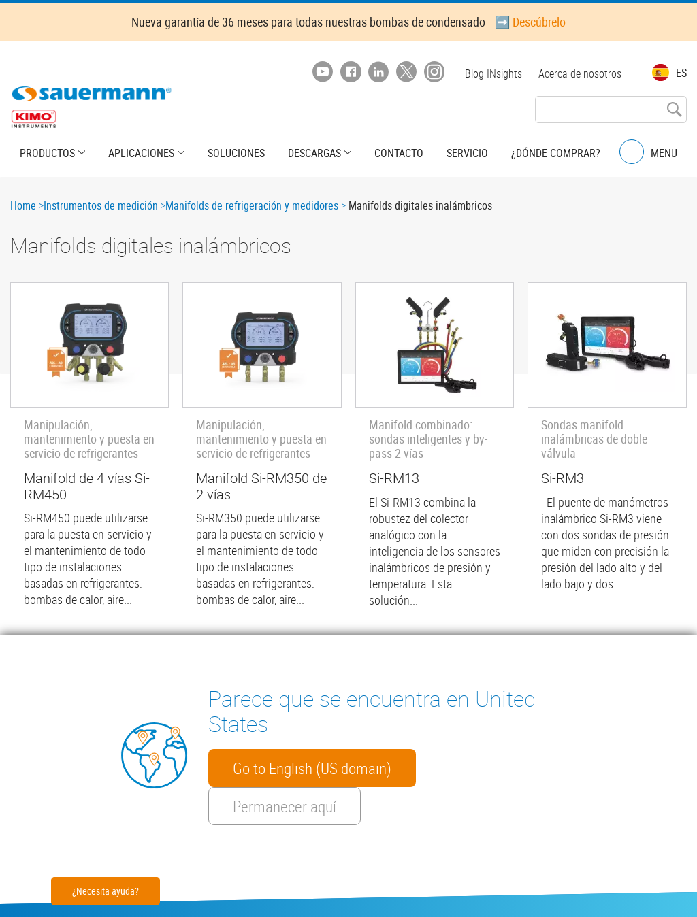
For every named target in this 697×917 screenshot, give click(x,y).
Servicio (467, 153)
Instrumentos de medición (101, 205)
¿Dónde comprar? (555, 153)
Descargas (314, 153)
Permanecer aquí (284, 806)
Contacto (398, 153)
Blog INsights (493, 73)
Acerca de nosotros (579, 73)
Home (23, 205)
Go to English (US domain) (312, 768)
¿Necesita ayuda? (105, 890)
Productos (47, 153)
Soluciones (236, 153)
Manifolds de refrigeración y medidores (251, 205)
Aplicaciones (141, 153)
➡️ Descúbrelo (530, 22)
